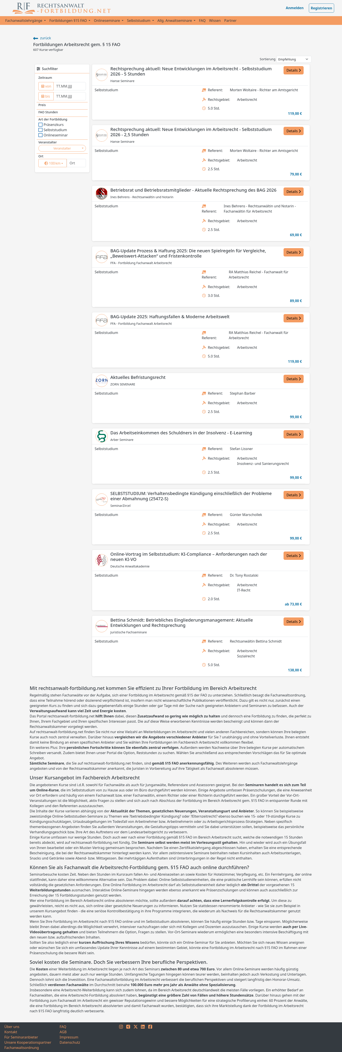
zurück (42, 38)
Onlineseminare (107, 20)
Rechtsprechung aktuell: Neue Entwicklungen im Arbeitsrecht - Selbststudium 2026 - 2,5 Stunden (191, 132)
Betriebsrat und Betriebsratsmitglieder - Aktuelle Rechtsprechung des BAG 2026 (193, 190)
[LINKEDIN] (143, 1037)
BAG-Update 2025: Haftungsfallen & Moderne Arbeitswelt (169, 317)
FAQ (202, 20)
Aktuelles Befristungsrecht (138, 377)
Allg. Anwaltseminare (175, 20)
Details (293, 70)
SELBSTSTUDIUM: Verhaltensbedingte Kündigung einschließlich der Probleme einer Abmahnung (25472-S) (191, 496)
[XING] (128, 1037)
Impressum (69, 1037)
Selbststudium (139, 20)
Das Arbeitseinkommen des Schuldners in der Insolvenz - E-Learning (181, 433)
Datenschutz (70, 1042)
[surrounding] (51, 163)
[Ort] (76, 163)
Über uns (11, 1026)
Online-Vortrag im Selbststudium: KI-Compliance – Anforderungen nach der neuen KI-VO (188, 556)
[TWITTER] (135, 1037)
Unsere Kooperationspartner (27, 1042)
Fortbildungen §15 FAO (68, 20)
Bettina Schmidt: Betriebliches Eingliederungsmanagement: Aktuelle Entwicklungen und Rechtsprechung (181, 622)
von (46, 86)
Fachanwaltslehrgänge (24, 20)
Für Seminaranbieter (21, 1037)
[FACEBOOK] (150, 1037)
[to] (69, 96)
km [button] (55, 163)
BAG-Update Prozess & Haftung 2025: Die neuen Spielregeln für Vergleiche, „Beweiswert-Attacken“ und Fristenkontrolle (188, 253)
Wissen (215, 20)
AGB (63, 1032)
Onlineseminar (53, 135)
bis (45, 96)
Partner (230, 20)
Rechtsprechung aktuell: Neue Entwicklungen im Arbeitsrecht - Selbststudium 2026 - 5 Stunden (191, 71)
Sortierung (267, 59)
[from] (69, 86)
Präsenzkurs (51, 124)
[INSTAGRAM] (121, 1037)
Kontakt (10, 1032)
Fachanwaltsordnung (21, 1047)
